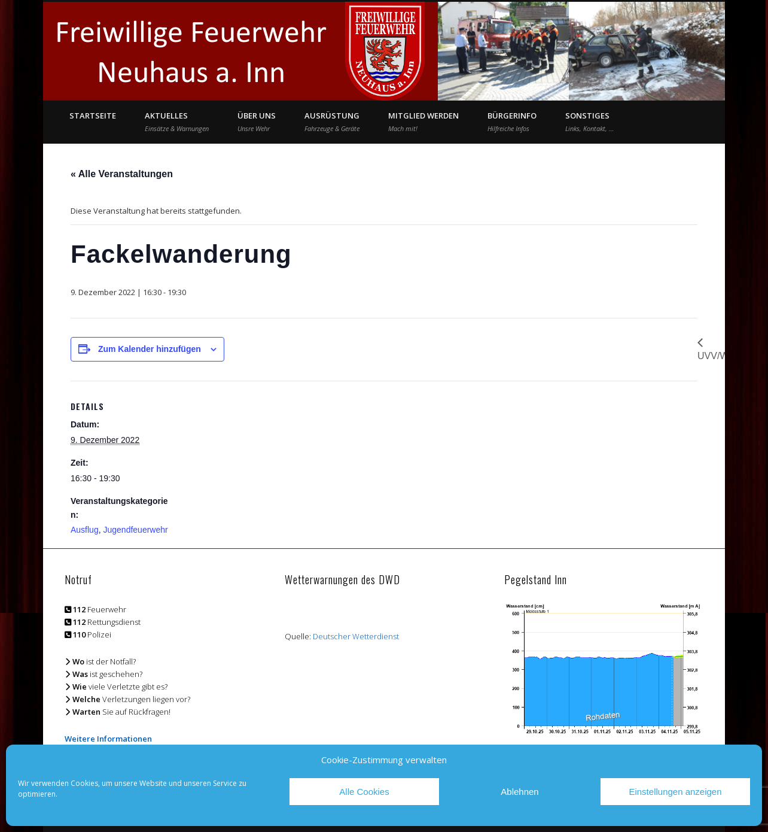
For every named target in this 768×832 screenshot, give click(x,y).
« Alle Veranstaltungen (122, 174)
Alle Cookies (364, 792)
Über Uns (256, 121)
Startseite (92, 115)
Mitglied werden (423, 121)
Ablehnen (519, 792)
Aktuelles (177, 121)
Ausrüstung (331, 121)
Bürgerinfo (512, 121)
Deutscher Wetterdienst (356, 636)
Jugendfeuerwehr (135, 530)
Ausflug (85, 530)
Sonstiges (589, 121)
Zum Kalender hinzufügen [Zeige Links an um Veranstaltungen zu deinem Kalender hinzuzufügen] (149, 349)
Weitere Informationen (108, 738)
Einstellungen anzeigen (675, 792)
